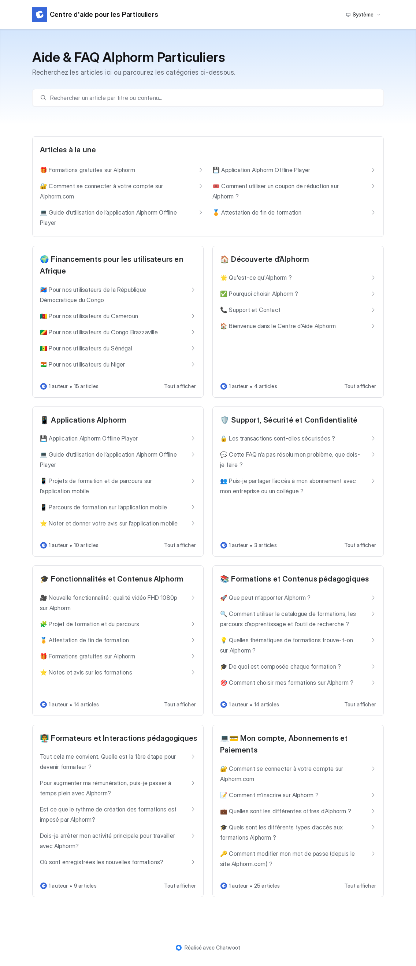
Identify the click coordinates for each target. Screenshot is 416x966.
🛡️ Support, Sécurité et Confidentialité (289, 420)
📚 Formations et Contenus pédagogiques (294, 579)
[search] (211, 97)
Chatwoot (228, 947)
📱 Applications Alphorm (83, 420)
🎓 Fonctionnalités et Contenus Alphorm (111, 579)
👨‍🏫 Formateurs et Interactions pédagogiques (118, 738)
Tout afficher (180, 386)
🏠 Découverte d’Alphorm (264, 259)
